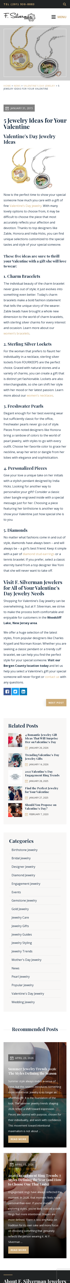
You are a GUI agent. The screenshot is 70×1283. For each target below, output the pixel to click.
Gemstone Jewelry (24, 900)
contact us (52, 677)
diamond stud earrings (39, 554)
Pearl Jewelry (21, 977)
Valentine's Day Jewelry (39, 85)
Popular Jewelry (23, 985)
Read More (18, 1139)
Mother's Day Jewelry (26, 960)
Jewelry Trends (22, 951)
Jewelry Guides (22, 934)
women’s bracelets (16, 333)
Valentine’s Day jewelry (26, 206)
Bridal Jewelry (21, 858)
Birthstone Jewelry (25, 850)
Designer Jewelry (23, 867)
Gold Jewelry (20, 909)
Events (16, 892)
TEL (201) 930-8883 (19, 4)
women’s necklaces (40, 395)
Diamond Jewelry (23, 875)
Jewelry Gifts (20, 926)
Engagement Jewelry (26, 884)
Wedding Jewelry (23, 1002)
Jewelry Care (20, 917)
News (17, 85)
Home (7, 85)
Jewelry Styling (22, 943)
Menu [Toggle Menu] (59, 17)
